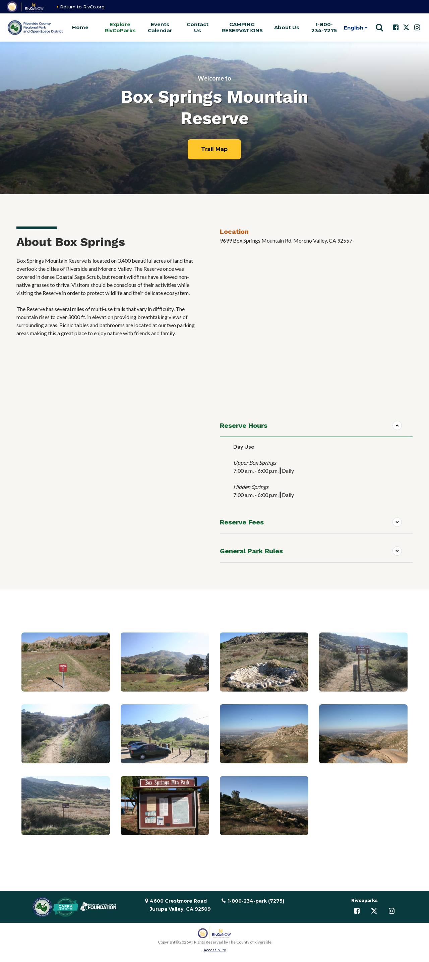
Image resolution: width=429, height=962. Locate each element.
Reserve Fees (242, 522)
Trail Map (214, 149)
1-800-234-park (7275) (256, 901)
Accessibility (214, 949)
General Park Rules (251, 551)
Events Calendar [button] (160, 27)
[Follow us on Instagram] (417, 27)
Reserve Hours (243, 425)
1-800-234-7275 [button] (324, 27)
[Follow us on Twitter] (406, 27)
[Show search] (379, 27)
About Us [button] (286, 27)
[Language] (354, 27)
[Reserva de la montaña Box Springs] (316, 328)
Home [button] (80, 27)
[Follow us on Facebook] (395, 27)
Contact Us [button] (197, 27)
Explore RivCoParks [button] (120, 27)
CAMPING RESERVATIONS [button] (242, 27)
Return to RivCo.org (82, 6)
